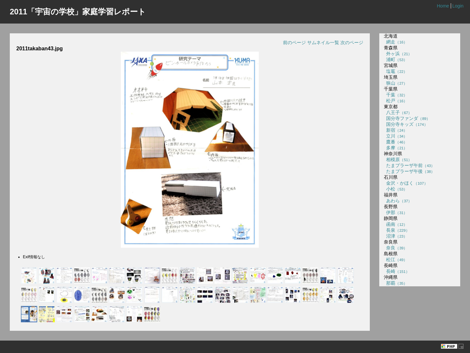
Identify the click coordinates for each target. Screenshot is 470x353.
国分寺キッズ (406, 124)
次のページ (351, 42)
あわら (398, 200)
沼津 (396, 236)
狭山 (396, 83)
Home (443, 5)
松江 (396, 259)
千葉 (396, 94)
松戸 (396, 100)
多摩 (396, 147)
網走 (396, 41)
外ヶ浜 (398, 53)
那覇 (396, 283)
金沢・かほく (406, 183)
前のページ (294, 42)
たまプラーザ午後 (409, 171)
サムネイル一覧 (323, 42)
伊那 (396, 212)
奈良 (396, 247)
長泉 (397, 230)
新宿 (396, 130)
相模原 (398, 159)
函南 (396, 224)
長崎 (397, 271)
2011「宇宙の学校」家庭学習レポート (78, 11)
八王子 (398, 112)
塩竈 (396, 71)
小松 (396, 189)
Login (457, 5)
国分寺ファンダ (407, 118)
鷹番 (396, 141)
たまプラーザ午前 (409, 165)
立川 (396, 136)
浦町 (396, 59)
